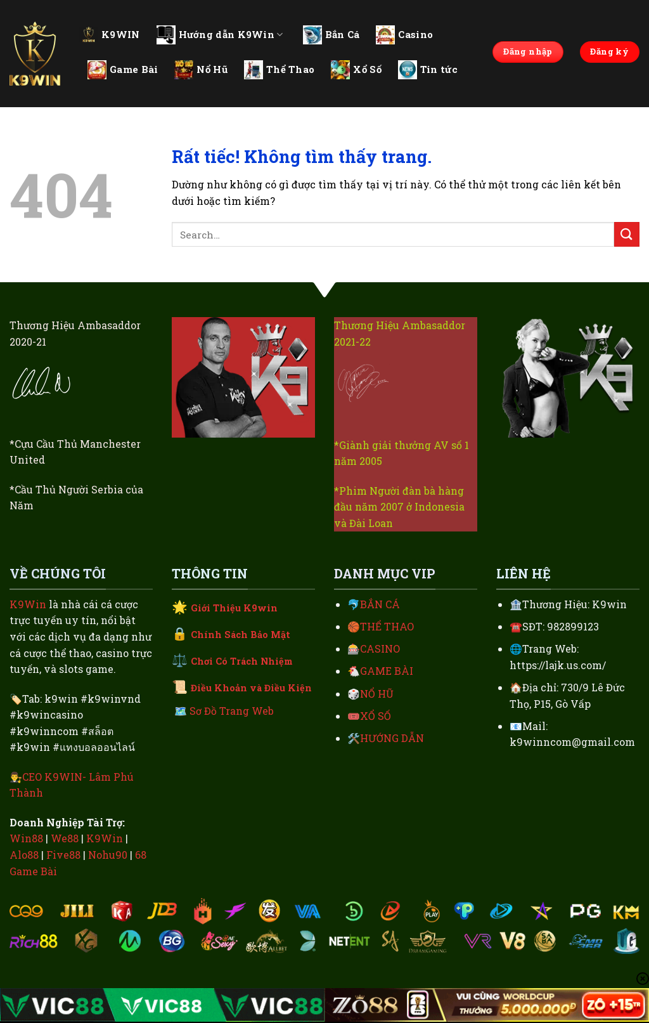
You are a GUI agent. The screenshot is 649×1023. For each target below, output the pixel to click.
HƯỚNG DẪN (392, 738)
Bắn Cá (331, 34)
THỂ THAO (387, 626)
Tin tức (428, 69)
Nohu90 (107, 854)
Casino (404, 34)
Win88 (26, 838)
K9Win (28, 604)
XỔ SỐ (375, 715)
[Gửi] (626, 234)
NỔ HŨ (377, 693)
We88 (65, 838)
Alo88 (24, 854)
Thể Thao (279, 69)
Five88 (63, 854)
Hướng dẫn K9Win (220, 34)
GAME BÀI (386, 670)
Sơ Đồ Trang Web (232, 710)
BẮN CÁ (380, 604)
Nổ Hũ (201, 69)
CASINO (380, 648)
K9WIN (109, 34)
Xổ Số (356, 69)
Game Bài (122, 69)
